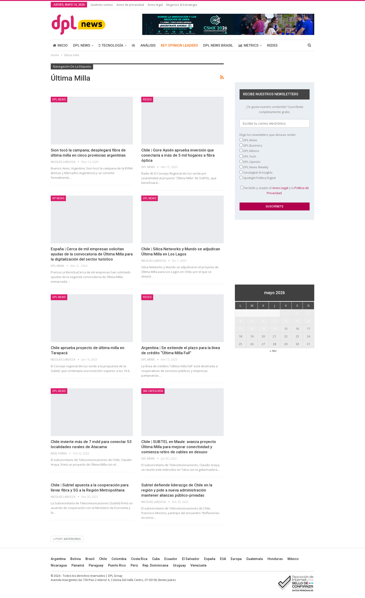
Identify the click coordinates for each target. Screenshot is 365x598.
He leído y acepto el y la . (274, 190)
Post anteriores (67, 539)
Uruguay (179, 565)
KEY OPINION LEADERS (179, 45)
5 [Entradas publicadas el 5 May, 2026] (252, 321)
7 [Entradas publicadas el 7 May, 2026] (274, 321)
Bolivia (75, 559)
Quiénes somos (102, 5)
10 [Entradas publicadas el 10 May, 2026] (308, 321)
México (293, 559)
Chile (103, 559)
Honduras (275, 559)
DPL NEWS (81, 45)
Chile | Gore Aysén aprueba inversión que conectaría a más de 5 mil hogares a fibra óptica (178, 155)
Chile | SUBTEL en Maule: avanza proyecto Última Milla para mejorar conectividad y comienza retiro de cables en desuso (178, 446)
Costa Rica (139, 559)
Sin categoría (153, 391)
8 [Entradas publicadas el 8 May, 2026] (286, 321)
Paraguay (96, 565)
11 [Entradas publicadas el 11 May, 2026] (240, 328)
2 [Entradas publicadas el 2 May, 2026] (297, 313)
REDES (272, 45)
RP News (58, 198)
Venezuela (198, 565)
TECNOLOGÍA (111, 45)
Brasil (90, 559)
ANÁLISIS (147, 45)
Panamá (77, 565)
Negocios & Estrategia (181, 5)
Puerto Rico (117, 565)
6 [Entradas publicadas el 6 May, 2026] (263, 321)
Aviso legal (155, 5)
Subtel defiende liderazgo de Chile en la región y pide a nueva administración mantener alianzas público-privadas (176, 490)
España (209, 559)
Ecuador (170, 559)
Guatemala (254, 559)
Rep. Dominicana (155, 565)
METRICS (248, 45)
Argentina (58, 559)
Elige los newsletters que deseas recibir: (268, 135)
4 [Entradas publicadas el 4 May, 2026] (240, 321)
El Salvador (190, 559)
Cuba (156, 559)
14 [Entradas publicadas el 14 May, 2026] (274, 328)
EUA (223, 559)
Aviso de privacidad (130, 5)
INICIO (60, 45)
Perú (134, 565)
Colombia (119, 559)
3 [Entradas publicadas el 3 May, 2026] (308, 313)
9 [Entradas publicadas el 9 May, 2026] (297, 321)
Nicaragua (59, 565)
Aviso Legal (280, 188)
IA (133, 45)
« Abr (273, 351)
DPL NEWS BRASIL (218, 45)
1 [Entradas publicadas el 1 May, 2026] (286, 313)
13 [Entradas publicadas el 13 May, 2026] (263, 328)
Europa (236, 559)
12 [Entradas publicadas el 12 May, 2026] (251, 328)
